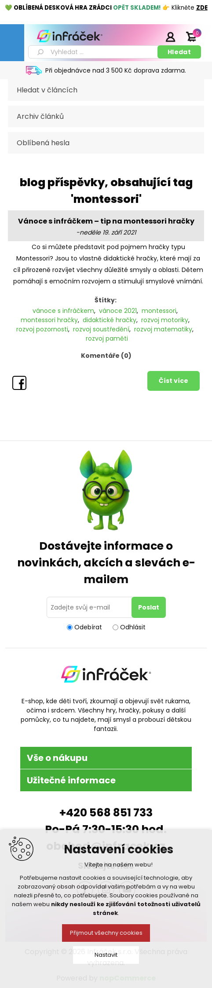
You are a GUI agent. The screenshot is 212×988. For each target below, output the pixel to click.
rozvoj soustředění (101, 329)
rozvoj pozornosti (42, 329)
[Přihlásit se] (91, 607)
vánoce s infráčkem (63, 310)
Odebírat (88, 627)
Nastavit (106, 955)
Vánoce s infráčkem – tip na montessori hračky (106, 221)
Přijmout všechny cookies (106, 933)
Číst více (173, 380)
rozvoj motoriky (164, 320)
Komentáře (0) (106, 355)
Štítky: (106, 300)
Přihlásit (170, 36)
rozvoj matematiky (163, 329)
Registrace (148, 36)
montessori (159, 310)
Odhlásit (133, 627)
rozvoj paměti (107, 338)
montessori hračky (49, 320)
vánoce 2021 (118, 310)
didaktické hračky (109, 320)
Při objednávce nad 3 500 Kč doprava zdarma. (115, 70)
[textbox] (94, 52)
